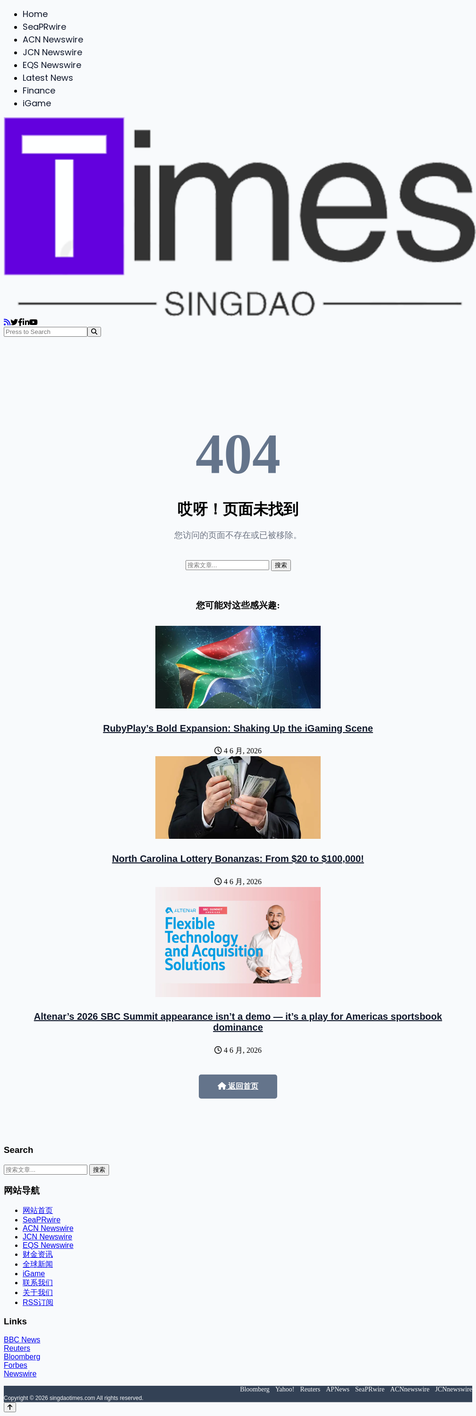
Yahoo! (285, 1389)
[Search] (94, 332)
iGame (37, 103)
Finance (39, 90)
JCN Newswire (52, 52)
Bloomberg (22, 1357)
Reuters (17, 1348)
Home (35, 14)
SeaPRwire (44, 27)
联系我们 (38, 1283)
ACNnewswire (409, 1389)
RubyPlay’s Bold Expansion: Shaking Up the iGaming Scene (238, 728)
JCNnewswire (453, 1389)
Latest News (48, 78)
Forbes (15, 1365)
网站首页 (38, 1210)
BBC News (22, 1340)
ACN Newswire (53, 39)
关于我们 (38, 1292)
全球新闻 (38, 1264)
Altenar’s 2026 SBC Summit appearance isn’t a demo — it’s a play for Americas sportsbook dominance (238, 1021)
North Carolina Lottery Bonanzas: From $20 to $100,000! (238, 858)
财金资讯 (38, 1254)
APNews (337, 1389)
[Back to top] (10, 1407)
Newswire (20, 1374)
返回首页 (238, 1086)
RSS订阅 (38, 1302)
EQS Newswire (52, 65)
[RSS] (7, 322)
